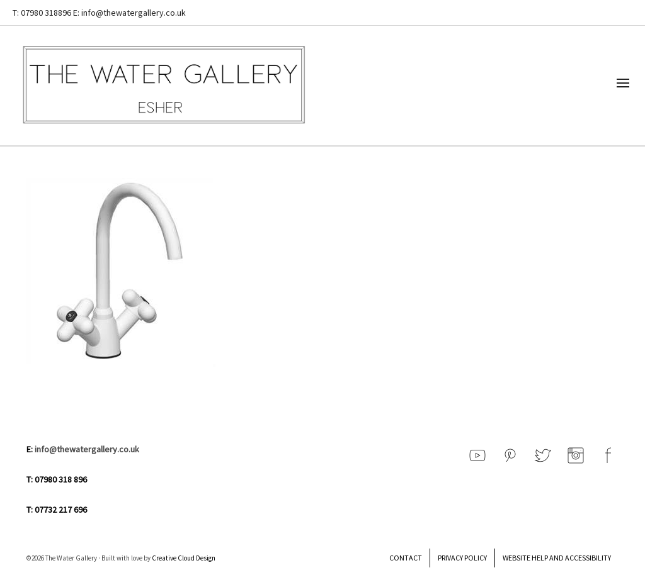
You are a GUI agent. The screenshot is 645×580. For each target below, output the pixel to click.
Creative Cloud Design (183, 558)
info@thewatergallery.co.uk (87, 449)
